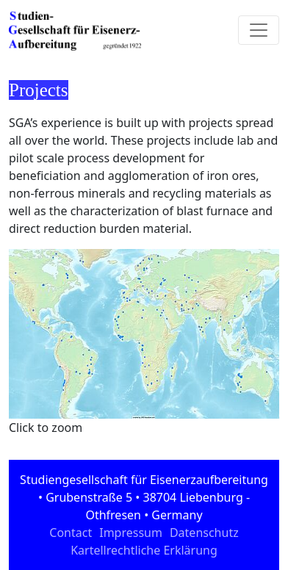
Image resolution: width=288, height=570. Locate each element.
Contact (70, 532)
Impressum (130, 532)
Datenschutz (204, 532)
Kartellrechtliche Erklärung (144, 550)
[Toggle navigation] (258, 30)
